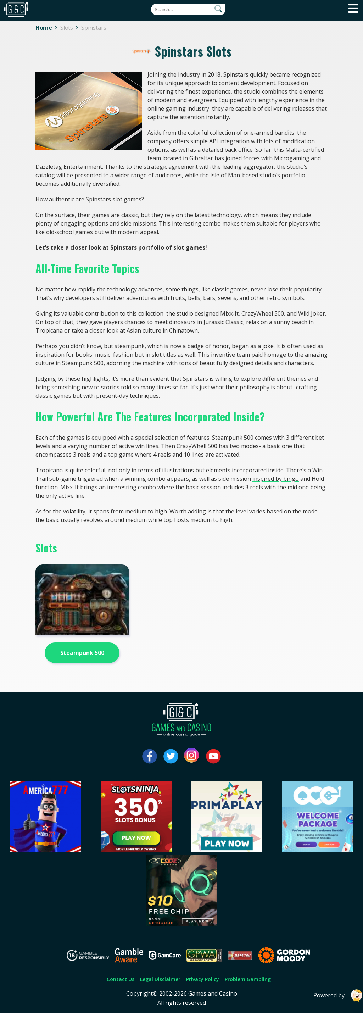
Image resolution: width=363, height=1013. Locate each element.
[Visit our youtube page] (213, 756)
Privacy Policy (202, 979)
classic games (230, 289)
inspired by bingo (275, 479)
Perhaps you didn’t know (68, 346)
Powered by (338, 995)
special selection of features (172, 437)
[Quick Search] (188, 9)
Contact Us (120, 979)
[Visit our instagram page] (192, 756)
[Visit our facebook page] (149, 756)
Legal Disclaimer (160, 979)
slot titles (164, 354)
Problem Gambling (248, 979)
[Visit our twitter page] (171, 756)
